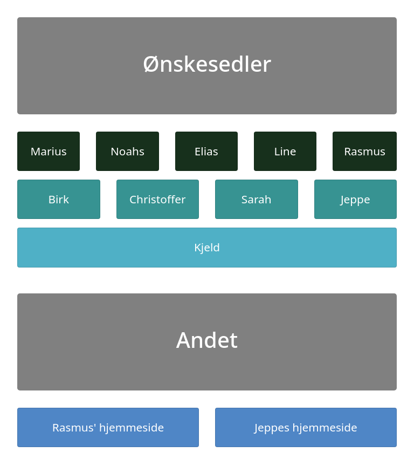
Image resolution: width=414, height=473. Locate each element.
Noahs (127, 151)
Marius (48, 151)
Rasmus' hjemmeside (108, 427)
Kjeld (207, 247)
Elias (206, 151)
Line (285, 151)
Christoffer (157, 199)
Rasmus (364, 151)
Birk (58, 199)
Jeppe (355, 199)
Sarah (257, 199)
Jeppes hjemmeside (305, 427)
